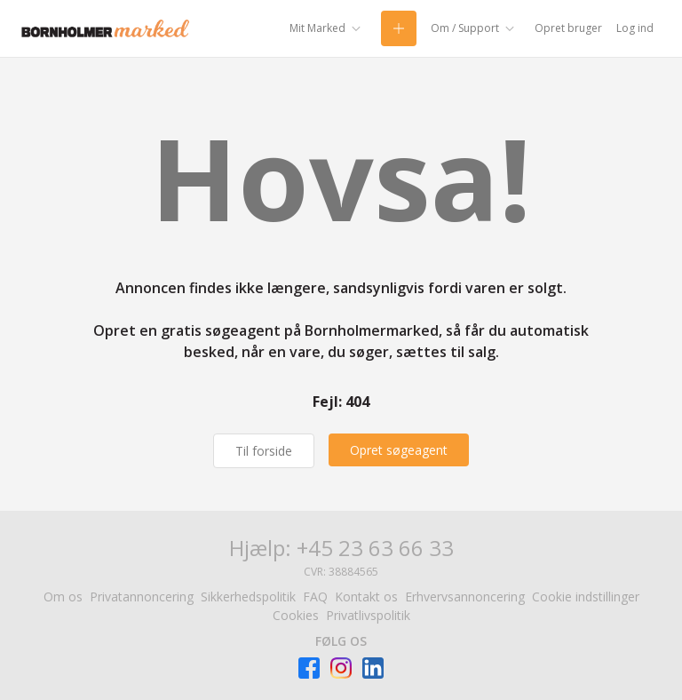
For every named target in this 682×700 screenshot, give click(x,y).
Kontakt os (366, 596)
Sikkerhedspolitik (248, 596)
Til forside (263, 450)
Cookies (296, 615)
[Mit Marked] (328, 28)
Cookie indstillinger (585, 596)
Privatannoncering (142, 596)
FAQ (315, 596)
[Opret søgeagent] (399, 450)
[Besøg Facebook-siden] (309, 668)
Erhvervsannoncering (465, 596)
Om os (63, 596)
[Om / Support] (475, 28)
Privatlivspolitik (368, 615)
